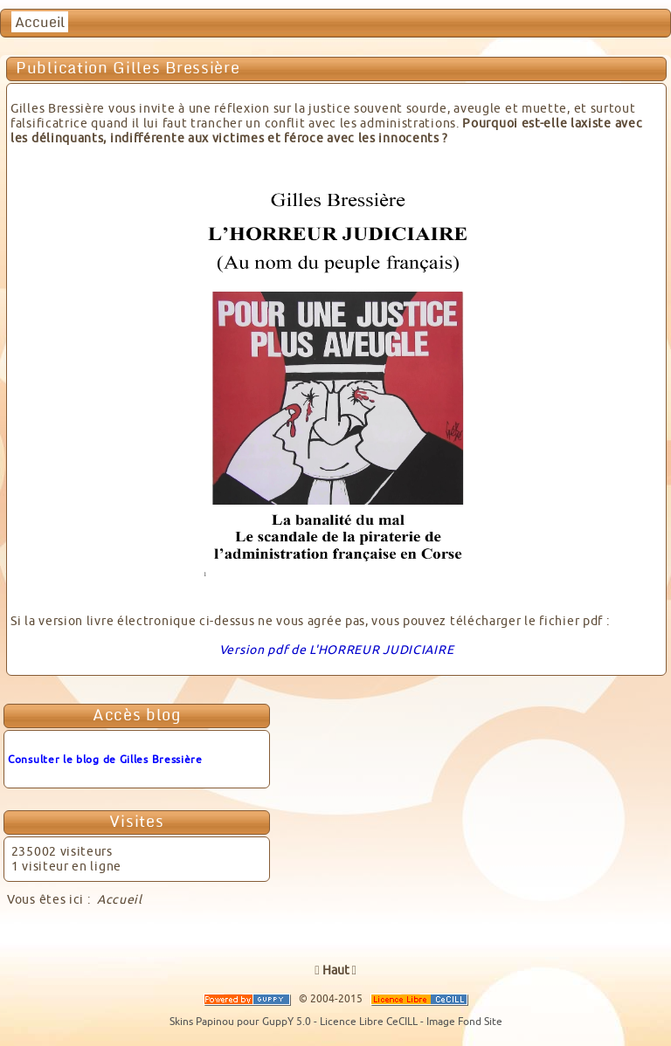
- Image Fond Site (461, 1022)
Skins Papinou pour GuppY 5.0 (241, 1022)
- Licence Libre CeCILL (367, 1022)
